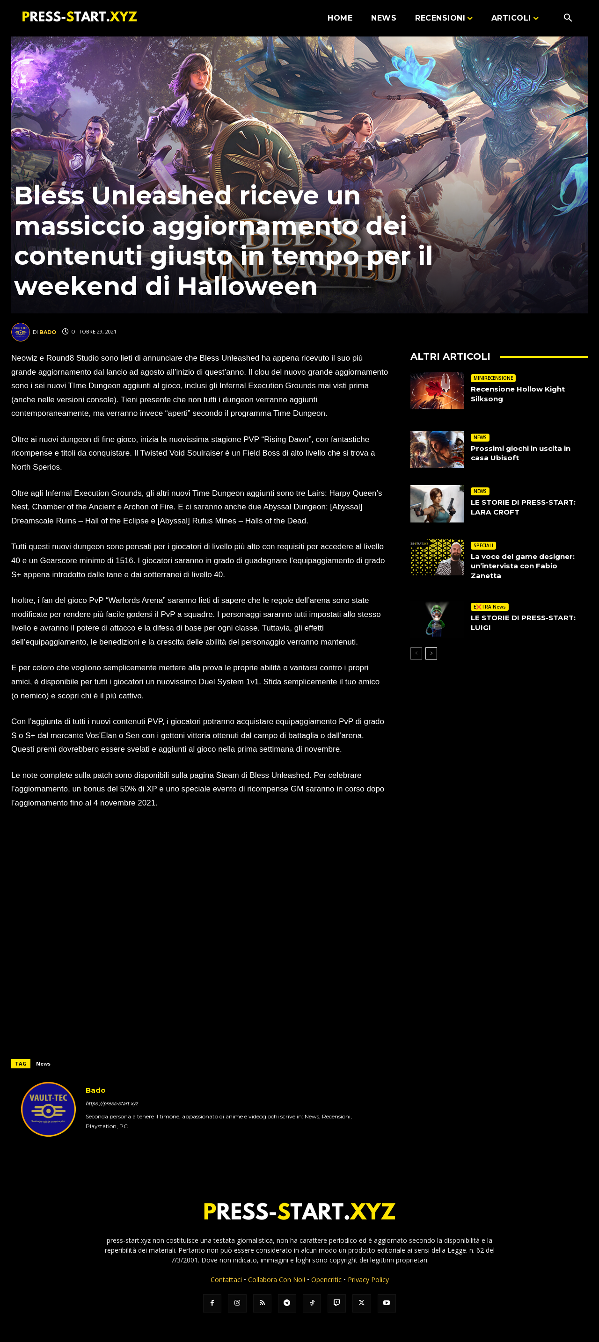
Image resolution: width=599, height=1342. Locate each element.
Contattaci (226, 1279)
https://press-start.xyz (112, 1104)
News (43, 1063)
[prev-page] (416, 653)
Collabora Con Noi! (276, 1279)
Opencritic (327, 1279)
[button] (567, 18)
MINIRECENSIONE (493, 378)
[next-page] (431, 653)
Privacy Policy (368, 1279)
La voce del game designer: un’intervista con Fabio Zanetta (527, 566)
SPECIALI (483, 545)
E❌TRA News (490, 606)
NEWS (480, 437)
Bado (47, 332)
